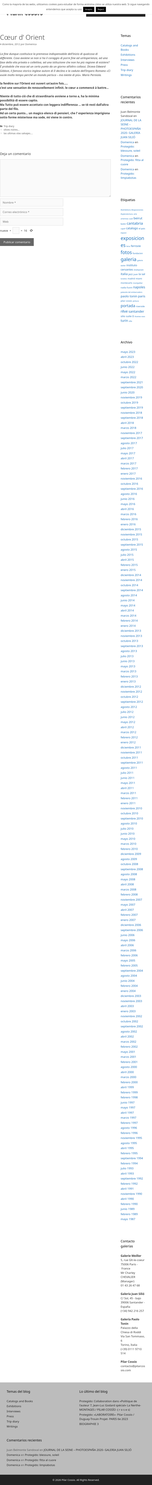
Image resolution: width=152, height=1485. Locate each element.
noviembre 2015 (131, 534)
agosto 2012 (129, 707)
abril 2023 (127, 357)
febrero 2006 (129, 955)
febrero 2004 (129, 986)
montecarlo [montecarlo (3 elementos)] (126, 282)
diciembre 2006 (131, 925)
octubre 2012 (129, 697)
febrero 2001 (129, 1062)
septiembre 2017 (132, 438)
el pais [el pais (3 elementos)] (142, 228)
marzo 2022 (128, 377)
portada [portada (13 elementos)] (128, 305)
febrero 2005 (129, 965)
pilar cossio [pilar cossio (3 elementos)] (126, 300)
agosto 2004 (129, 975)
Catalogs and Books (20, 1401)
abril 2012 (127, 727)
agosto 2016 (129, 494)
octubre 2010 (129, 813)
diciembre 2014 (131, 575)
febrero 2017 (129, 468)
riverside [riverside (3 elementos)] (140, 306)
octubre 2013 (129, 641)
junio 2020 (128, 392)
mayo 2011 (128, 783)
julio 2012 (127, 712)
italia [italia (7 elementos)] (124, 274)
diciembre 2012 (131, 686)
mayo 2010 (128, 839)
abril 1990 (127, 1199)
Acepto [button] (88, 9)
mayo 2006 (128, 940)
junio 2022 (128, 367)
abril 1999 (127, 1087)
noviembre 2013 (131, 636)
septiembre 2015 (132, 544)
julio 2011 (127, 773)
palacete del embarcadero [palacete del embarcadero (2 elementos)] (131, 292)
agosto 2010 (129, 823)
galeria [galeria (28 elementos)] (129, 259)
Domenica (127, 142)
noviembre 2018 (131, 413)
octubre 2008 (129, 864)
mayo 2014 (128, 605)
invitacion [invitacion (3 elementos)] (139, 269)
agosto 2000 (129, 1067)
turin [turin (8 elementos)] (124, 320)
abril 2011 (127, 788)
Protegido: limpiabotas (40, 1465)
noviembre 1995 (131, 1138)
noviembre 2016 (131, 478)
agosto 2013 (129, 651)
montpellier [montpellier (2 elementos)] (138, 283)
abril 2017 (127, 458)
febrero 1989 (129, 1214)
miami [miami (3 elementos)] (139, 278)
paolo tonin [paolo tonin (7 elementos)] (129, 296)
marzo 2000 (128, 1077)
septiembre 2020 (132, 387)
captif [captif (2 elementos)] (123, 228)
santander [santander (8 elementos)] (136, 311)
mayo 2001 (128, 1052)
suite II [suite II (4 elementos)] (130, 316)
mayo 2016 (128, 504)
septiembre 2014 (132, 590)
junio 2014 (128, 600)
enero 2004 (128, 991)
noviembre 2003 (131, 1001)
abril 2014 (127, 610)
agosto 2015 (129, 549)
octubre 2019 (129, 402)
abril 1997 (127, 1112)
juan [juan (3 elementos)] (136, 274)
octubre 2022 (129, 362)
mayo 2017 (128, 453)
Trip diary (9, 126)
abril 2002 (127, 1036)
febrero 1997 (129, 1123)
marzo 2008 (128, 889)
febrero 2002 (129, 1046)
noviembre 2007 (131, 899)
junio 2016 (128, 499)
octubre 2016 (129, 484)
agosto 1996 (129, 1128)
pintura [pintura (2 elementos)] (136, 301)
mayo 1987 (128, 1219)
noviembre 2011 (131, 752)
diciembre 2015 (131, 529)
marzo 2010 (128, 844)
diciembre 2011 (131, 747)
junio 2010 (128, 833)
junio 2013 (128, 661)
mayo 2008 (128, 879)
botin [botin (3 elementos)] (123, 223)
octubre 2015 (129, 539)
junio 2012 (128, 717)
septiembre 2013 (132, 646)
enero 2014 (128, 626)
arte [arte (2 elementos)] (135, 214)
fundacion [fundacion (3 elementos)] (138, 253)
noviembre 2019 (131, 397)
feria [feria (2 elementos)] (128, 246)
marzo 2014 (128, 615)
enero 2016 (128, 524)
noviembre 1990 (131, 1194)
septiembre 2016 (132, 489)
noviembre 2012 (131, 691)
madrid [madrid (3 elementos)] (131, 278)
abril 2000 (127, 1072)
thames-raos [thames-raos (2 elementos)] (140, 316)
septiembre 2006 (132, 930)
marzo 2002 (128, 1041)
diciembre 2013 (131, 631)
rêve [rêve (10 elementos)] (124, 311)
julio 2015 (127, 555)
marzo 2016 (128, 514)
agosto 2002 (129, 1031)
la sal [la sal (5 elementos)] (142, 274)
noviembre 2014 (131, 580)
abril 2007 (127, 910)
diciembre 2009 (131, 854)
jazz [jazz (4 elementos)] (130, 274)
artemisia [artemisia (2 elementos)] (125, 219)
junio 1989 (128, 1209)
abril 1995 (127, 1148)
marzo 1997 (128, 1117)
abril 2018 (127, 423)
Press (124, 65)
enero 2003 (128, 1011)
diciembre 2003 (131, 996)
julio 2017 (127, 448)
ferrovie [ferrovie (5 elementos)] (136, 246)
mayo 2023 (128, 352)
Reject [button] (101, 9)
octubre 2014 (129, 585)
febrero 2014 (129, 620)
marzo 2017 (128, 463)
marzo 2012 (128, 732)
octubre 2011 (129, 757)
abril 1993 (127, 1173)
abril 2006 (127, 945)
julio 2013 (127, 656)
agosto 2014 (129, 595)
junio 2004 (128, 981)
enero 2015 (128, 570)
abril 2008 (127, 884)
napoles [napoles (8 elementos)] (139, 287)
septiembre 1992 (132, 1178)
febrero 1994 (129, 1163)
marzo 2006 (128, 950)
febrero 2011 (129, 798)
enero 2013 (128, 681)
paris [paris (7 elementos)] (141, 296)
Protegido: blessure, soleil (42, 1455)
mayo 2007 (128, 904)
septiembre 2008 (132, 869)
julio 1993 (127, 1168)
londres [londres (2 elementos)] (124, 279)
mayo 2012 (128, 722)
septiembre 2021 (132, 382)
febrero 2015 (129, 565)
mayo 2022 (128, 372)
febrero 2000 (129, 1082)
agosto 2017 (129, 443)
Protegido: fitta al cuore (40, 1460)
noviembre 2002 (131, 1016)
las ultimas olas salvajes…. (18, 133)
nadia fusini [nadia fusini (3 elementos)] (126, 287)
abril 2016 (127, 509)
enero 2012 (128, 742)
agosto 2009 (129, 859)
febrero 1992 (129, 1184)
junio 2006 (128, 935)
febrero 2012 (129, 737)
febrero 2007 (129, 915)
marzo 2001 (128, 1057)
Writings (126, 75)
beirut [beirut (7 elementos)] (138, 218)
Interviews (128, 60)
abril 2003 (127, 1006)
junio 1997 (128, 1102)
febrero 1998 (129, 1097)
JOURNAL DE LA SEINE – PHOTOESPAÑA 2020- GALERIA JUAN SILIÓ (131, 128)
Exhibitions (128, 55)
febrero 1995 (129, 1153)
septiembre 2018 (132, 418)
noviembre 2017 (131, 433)
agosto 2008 (129, 874)
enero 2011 (128, 803)
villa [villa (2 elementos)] (130, 321)
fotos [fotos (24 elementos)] (126, 252)
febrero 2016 (129, 519)
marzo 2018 (128, 428)
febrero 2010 (129, 849)
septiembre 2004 (132, 970)
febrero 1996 (129, 1133)
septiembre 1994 (132, 1158)
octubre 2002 (129, 1021)
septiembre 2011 (132, 762)
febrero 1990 (129, 1204)
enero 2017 (128, 473)
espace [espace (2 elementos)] (124, 233)
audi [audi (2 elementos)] (131, 219)
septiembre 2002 (132, 1026)
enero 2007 (128, 920)
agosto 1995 (129, 1143)
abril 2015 (127, 560)
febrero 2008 (129, 894)
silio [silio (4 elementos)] (123, 316)
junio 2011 (128, 778)
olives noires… (12, 129)
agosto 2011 (129, 768)
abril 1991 (127, 1188)
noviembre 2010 (131, 808)
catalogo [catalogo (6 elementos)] (132, 228)
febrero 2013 (129, 676)
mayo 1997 (128, 1107)
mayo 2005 (128, 960)
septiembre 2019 (132, 407)
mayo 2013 (128, 666)
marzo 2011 (128, 793)
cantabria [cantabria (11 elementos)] (135, 223)
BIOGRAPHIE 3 (89, 1424)
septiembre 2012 (132, 702)
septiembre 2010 (132, 818)
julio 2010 (127, 828)
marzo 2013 (128, 671)
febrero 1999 (129, 1092)
